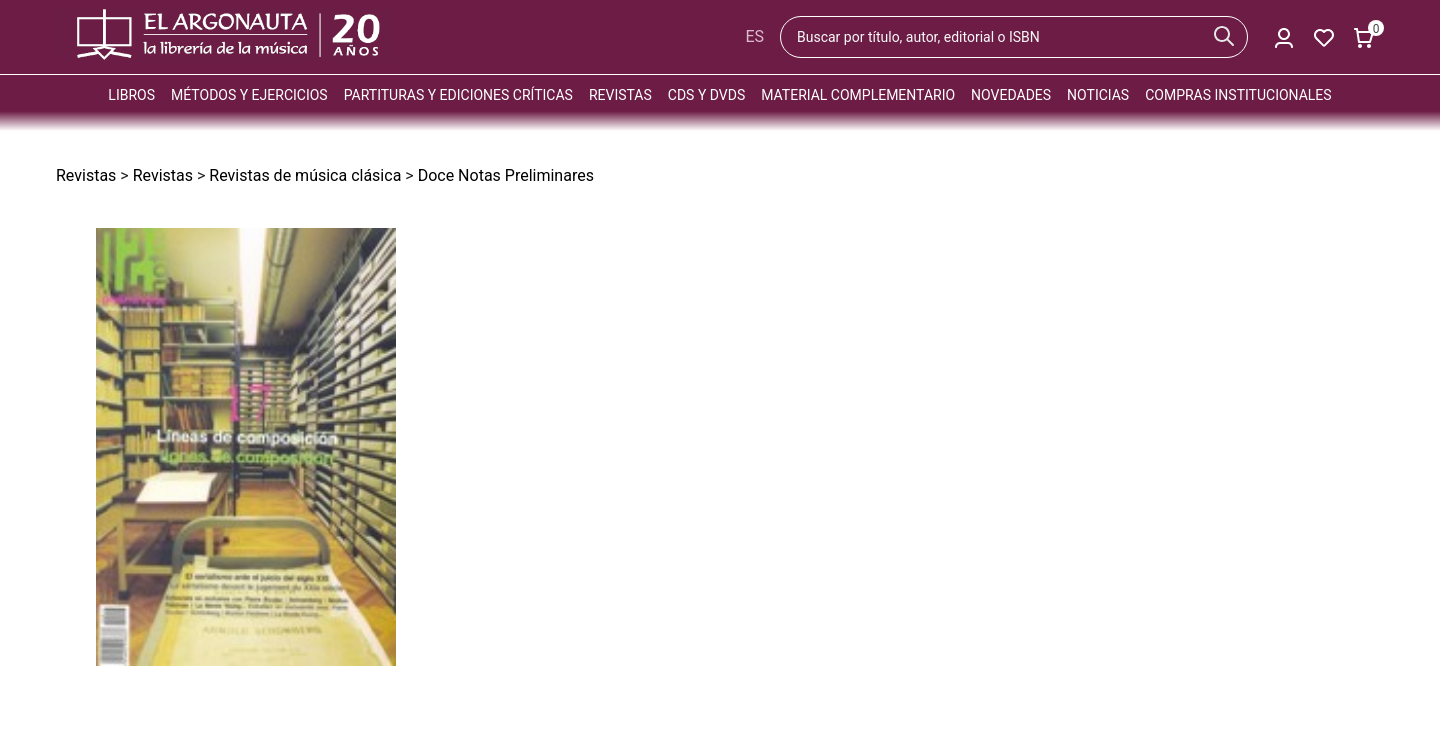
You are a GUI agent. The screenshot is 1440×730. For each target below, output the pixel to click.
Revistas (620, 95)
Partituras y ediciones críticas (458, 95)
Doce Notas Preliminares (506, 175)
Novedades (1011, 95)
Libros (131, 95)
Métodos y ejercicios (249, 95)
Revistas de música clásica (305, 175)
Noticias (1098, 95)
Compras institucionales (1238, 95)
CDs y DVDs (706, 95)
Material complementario (858, 95)
